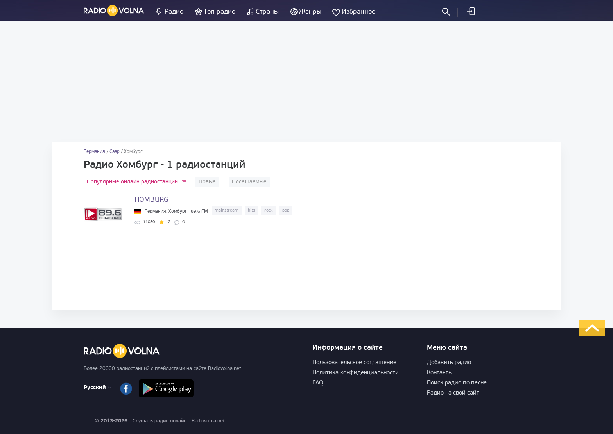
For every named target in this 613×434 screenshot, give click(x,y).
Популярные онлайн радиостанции (132, 182)
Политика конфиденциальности (355, 373)
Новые (207, 182)
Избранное (358, 12)
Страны (267, 12)
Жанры (310, 12)
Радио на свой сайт (453, 393)
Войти (470, 11)
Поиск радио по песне (457, 383)
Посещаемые (249, 182)
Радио (174, 12)
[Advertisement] (306, 82)
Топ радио (219, 12)
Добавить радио (449, 363)
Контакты (440, 373)
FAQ (317, 383)
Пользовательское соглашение (354, 363)
